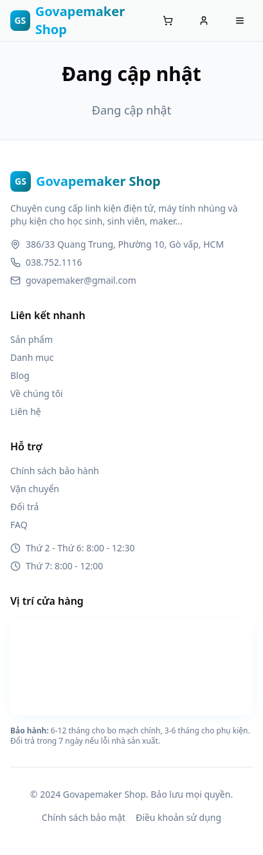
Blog (20, 375)
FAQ (19, 525)
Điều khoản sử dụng (178, 817)
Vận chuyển (34, 489)
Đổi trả (24, 507)
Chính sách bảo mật (83, 817)
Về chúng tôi (36, 393)
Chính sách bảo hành (54, 470)
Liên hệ (25, 411)
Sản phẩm (31, 339)
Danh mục (31, 357)
